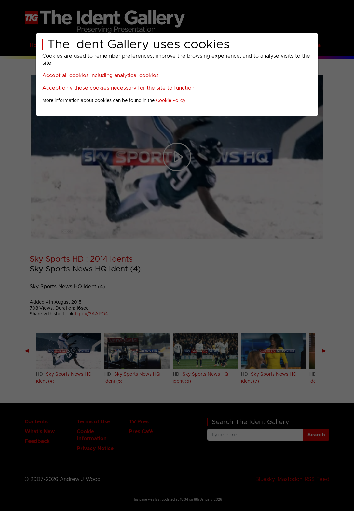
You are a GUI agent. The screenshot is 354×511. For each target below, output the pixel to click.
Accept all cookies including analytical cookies (100, 75)
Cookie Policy (170, 100)
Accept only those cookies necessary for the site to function (118, 87)
